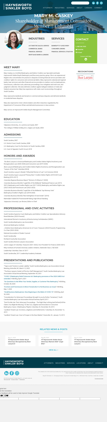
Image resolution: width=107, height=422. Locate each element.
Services (70, 8)
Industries (59, 8)
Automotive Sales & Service (39, 46)
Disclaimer (22, 379)
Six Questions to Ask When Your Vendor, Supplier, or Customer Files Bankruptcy (31, 281)
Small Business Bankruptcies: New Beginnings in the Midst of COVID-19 (28, 292)
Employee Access (99, 378)
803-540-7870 (81, 46)
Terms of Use (7, 379)
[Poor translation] (6, 396)
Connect (98, 8)
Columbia (64, 25)
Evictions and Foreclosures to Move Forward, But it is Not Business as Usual (30, 287)
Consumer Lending (58, 48)
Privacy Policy (14, 379)
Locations (81, 363)
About (79, 8)
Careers (88, 8)
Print (85, 32)
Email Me (80, 49)
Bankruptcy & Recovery (60, 46)
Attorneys (48, 8)
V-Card (80, 52)
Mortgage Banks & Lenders (39, 55)
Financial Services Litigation (62, 51)
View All (53, 350)
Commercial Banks (39, 48)
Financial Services (39, 51)
